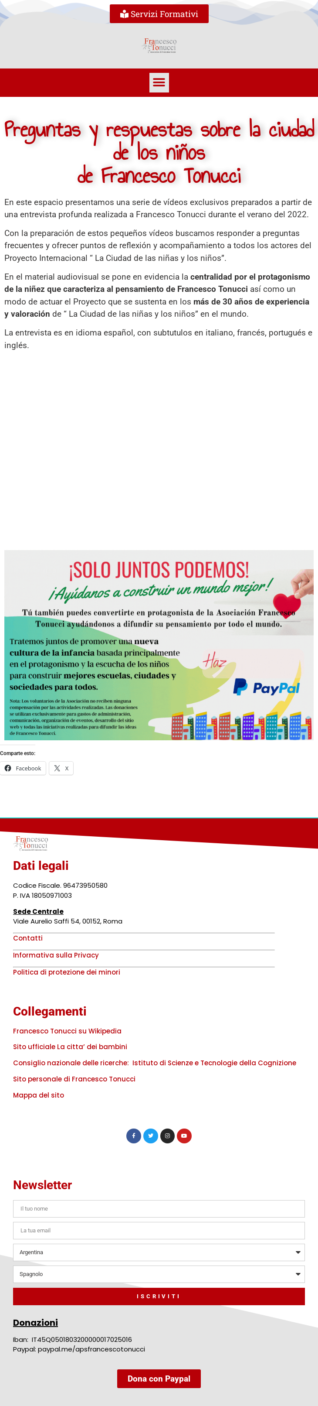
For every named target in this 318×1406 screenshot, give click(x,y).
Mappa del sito (38, 1095)
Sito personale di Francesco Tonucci (74, 1079)
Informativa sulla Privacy (56, 955)
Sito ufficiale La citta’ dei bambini (70, 1046)
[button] (159, 82)
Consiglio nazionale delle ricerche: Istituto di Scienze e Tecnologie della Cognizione (154, 1062)
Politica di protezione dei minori (66, 972)
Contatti (28, 938)
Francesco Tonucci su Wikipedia (67, 1031)
